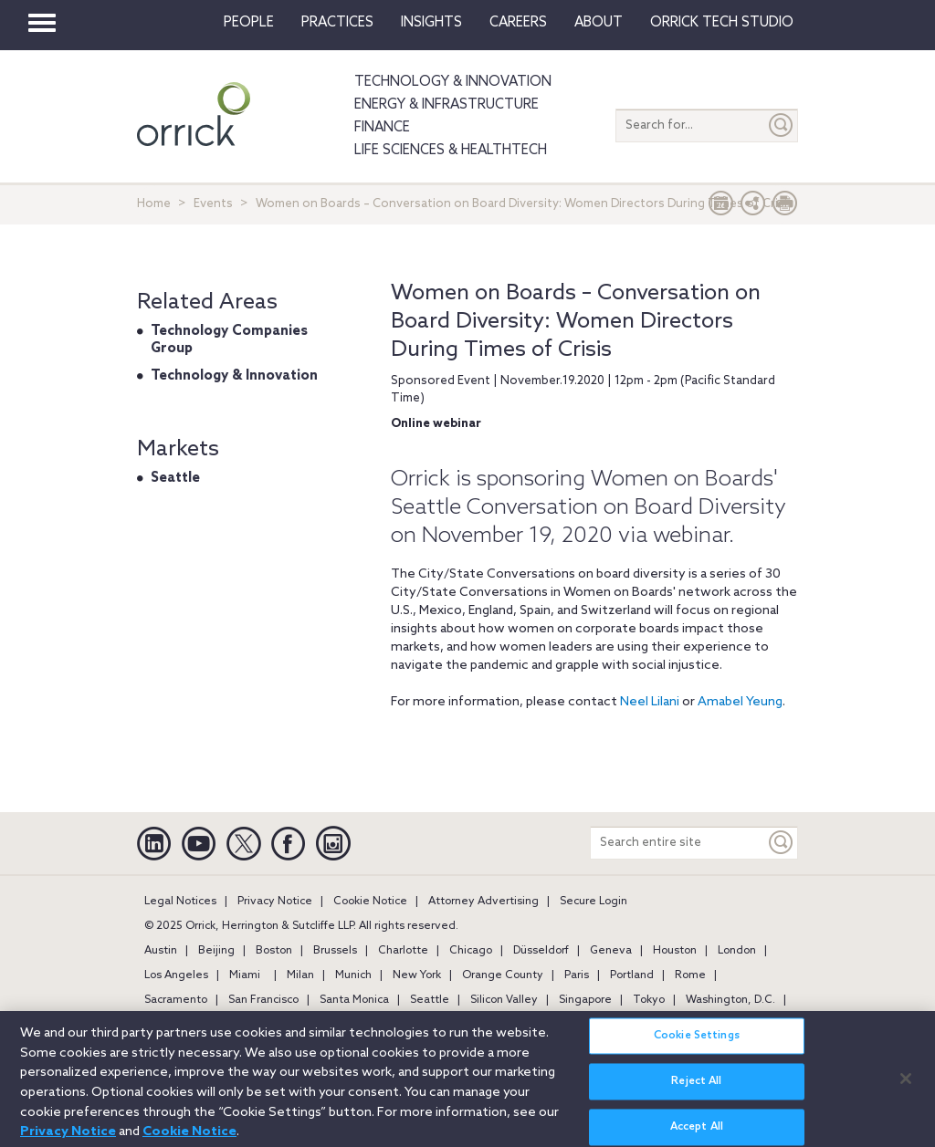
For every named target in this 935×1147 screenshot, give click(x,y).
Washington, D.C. (730, 1000)
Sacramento (175, 1000)
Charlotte (403, 950)
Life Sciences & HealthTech (450, 150)
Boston (274, 950)
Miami (244, 975)
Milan (300, 975)
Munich (353, 975)
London (737, 950)
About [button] (598, 23)
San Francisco (263, 1000)
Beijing (216, 950)
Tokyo (649, 1000)
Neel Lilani (649, 702)
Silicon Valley (504, 1000)
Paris (576, 975)
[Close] (906, 1086)
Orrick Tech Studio (721, 23)
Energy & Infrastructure (446, 105)
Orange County (502, 975)
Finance (382, 128)
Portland (632, 975)
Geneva (611, 950)
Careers (518, 23)
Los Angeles (176, 975)
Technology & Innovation (453, 82)
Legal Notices (180, 901)
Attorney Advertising (483, 901)
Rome (690, 975)
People (249, 23)
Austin (160, 950)
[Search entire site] (678, 843)
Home (154, 204)
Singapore (585, 1000)
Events (213, 204)
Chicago (470, 950)
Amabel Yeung (740, 702)
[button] (753, 208)
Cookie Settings (697, 1044)
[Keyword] (781, 843)
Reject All (696, 1089)
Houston (675, 950)
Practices (337, 23)
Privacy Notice (274, 901)
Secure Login (593, 901)
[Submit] (781, 125)
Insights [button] (431, 23)
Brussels (335, 950)
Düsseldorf (541, 950)
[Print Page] (785, 208)
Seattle (175, 478)
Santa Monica (354, 1000)
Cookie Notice (370, 901)
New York (417, 975)
